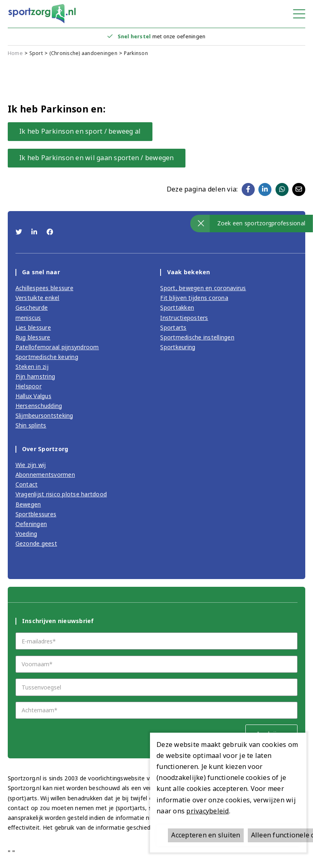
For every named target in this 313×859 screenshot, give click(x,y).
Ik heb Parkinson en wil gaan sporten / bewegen (96, 157)
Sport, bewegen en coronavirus (203, 288)
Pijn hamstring (35, 376)
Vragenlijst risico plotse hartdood (61, 494)
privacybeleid (207, 810)
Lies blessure (33, 327)
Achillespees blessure (44, 288)
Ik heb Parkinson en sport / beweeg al (80, 131)
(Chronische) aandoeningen (83, 53)
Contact (26, 484)
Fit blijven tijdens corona (194, 298)
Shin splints (30, 425)
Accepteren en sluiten (205, 834)
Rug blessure (33, 337)
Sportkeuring (177, 347)
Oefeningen (31, 524)
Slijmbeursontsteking (44, 415)
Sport (36, 53)
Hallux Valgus (33, 396)
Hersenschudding (38, 406)
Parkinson (136, 53)
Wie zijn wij (30, 465)
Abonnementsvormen (45, 474)
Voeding (26, 533)
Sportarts (173, 327)
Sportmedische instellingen (197, 337)
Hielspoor (28, 386)
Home (15, 53)
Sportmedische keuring (46, 357)
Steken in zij (31, 366)
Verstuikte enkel (37, 298)
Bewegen (28, 504)
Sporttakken (177, 307)
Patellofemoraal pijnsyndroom (57, 347)
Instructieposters (184, 318)
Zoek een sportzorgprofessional (261, 223)
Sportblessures (36, 514)
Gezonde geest (36, 543)
